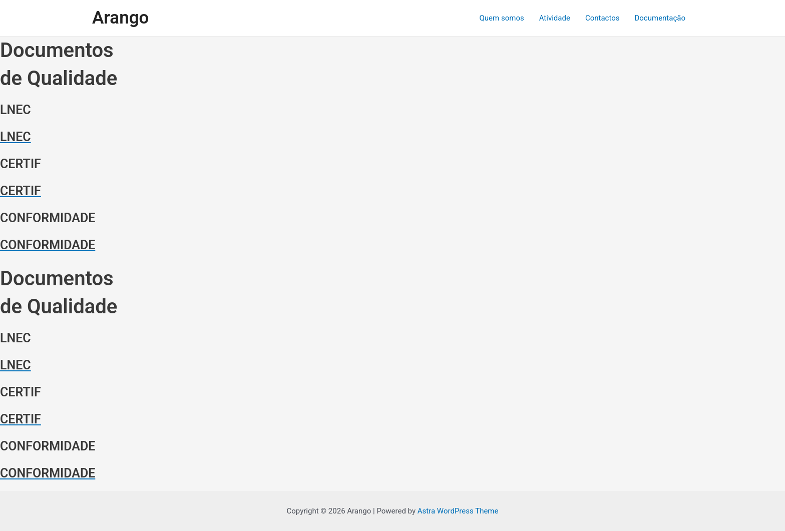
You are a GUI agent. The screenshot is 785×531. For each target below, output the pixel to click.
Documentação (659, 18)
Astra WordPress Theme (458, 510)
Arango (120, 18)
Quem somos (502, 18)
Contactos (602, 18)
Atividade (554, 18)
